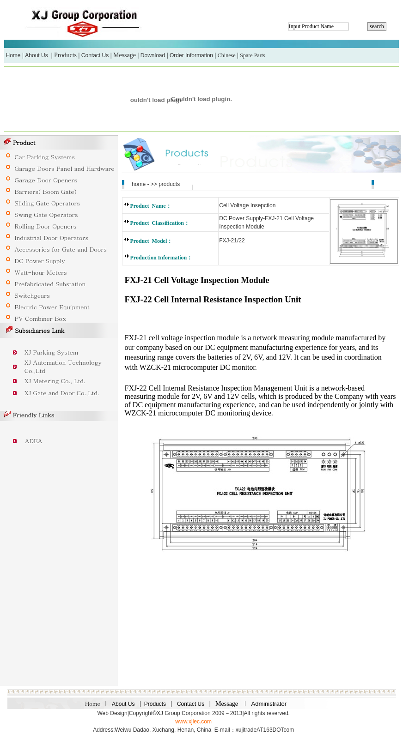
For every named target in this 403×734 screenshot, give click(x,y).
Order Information (191, 55)
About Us (36, 55)
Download (152, 55)
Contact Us (95, 55)
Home (13, 55)
